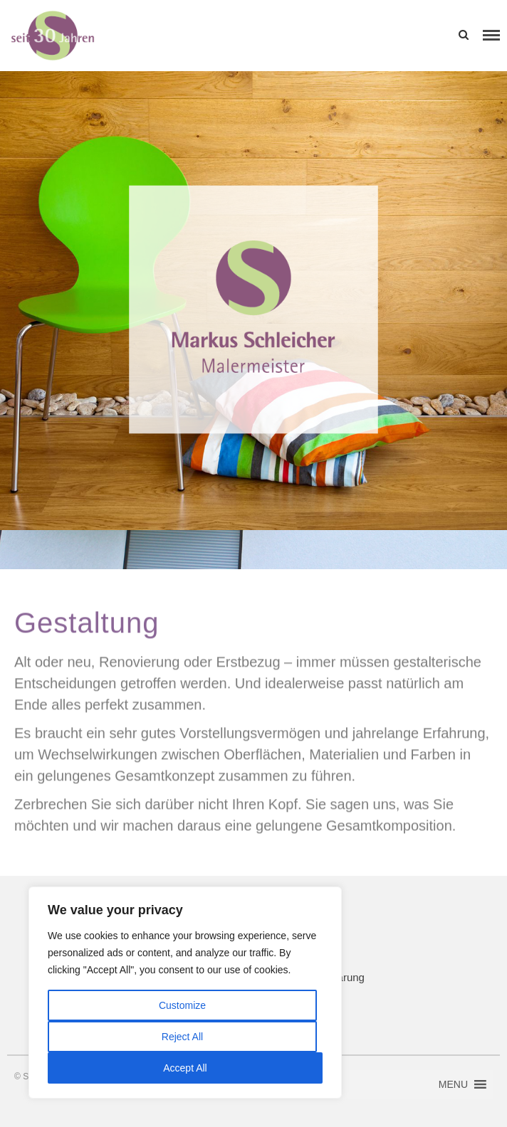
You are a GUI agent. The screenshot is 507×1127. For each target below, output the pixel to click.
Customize (182, 1005)
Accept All (185, 1068)
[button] (412, 35)
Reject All (182, 1036)
